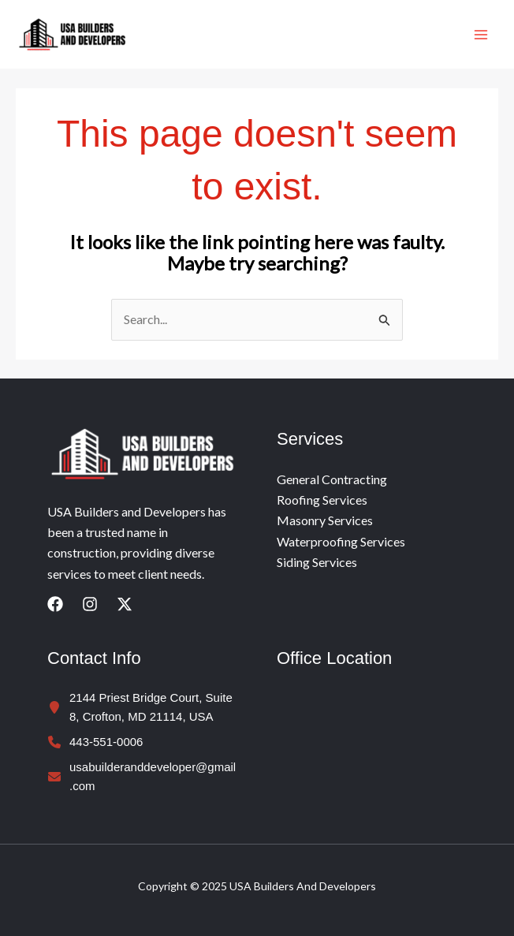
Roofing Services (322, 499)
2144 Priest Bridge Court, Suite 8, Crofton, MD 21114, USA (151, 707)
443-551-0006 (106, 741)
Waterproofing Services (341, 541)
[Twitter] (124, 604)
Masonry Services (325, 520)
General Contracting (332, 479)
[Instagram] (90, 604)
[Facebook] (55, 604)
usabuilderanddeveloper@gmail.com (152, 776)
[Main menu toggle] (481, 34)
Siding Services (317, 561)
